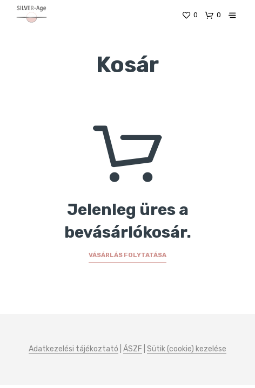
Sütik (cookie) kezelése (186, 349)
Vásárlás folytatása (127, 255)
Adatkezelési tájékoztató (73, 349)
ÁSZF (132, 349)
